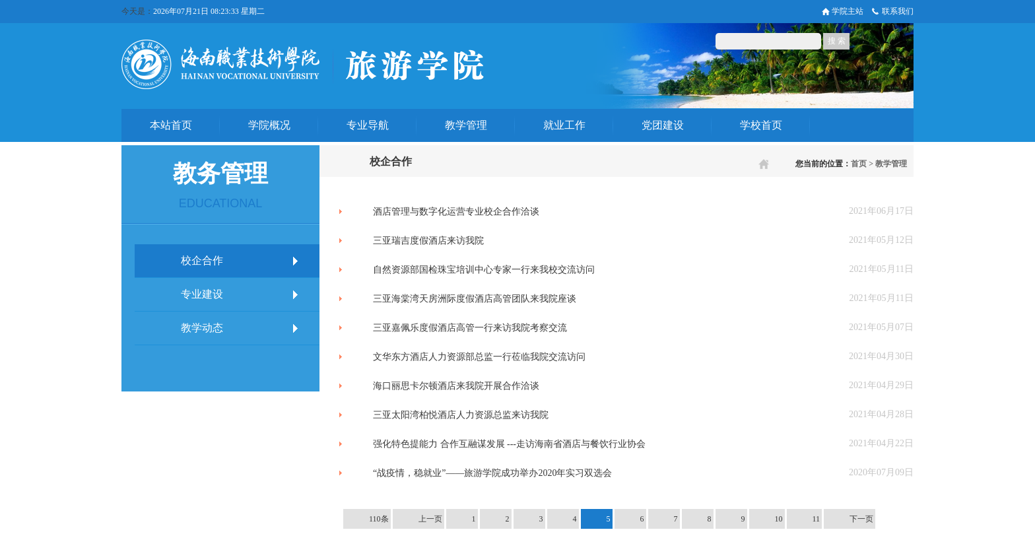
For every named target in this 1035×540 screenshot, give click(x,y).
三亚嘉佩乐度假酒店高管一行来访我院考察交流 (470, 328)
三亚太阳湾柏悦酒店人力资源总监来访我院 (461, 415)
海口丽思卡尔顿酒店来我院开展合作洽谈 (456, 386)
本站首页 (171, 125)
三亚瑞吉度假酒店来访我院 (428, 241)
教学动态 (202, 327)
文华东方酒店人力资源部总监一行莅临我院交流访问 (479, 357)
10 (779, 518)
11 (816, 518)
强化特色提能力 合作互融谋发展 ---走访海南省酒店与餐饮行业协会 (509, 444)
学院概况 (269, 125)
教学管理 (466, 125)
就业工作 (564, 125)
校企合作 (202, 260)
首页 (859, 163)
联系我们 (898, 11)
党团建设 (663, 125)
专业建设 (202, 294)
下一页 (861, 518)
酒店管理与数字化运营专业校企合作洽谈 (456, 212)
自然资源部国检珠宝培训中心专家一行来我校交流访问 (484, 270)
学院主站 (847, 11)
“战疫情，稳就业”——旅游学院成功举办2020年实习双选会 (492, 473)
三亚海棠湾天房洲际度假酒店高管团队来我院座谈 (474, 299)
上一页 (430, 518)
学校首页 (761, 125)
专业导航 (368, 125)
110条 (379, 518)
